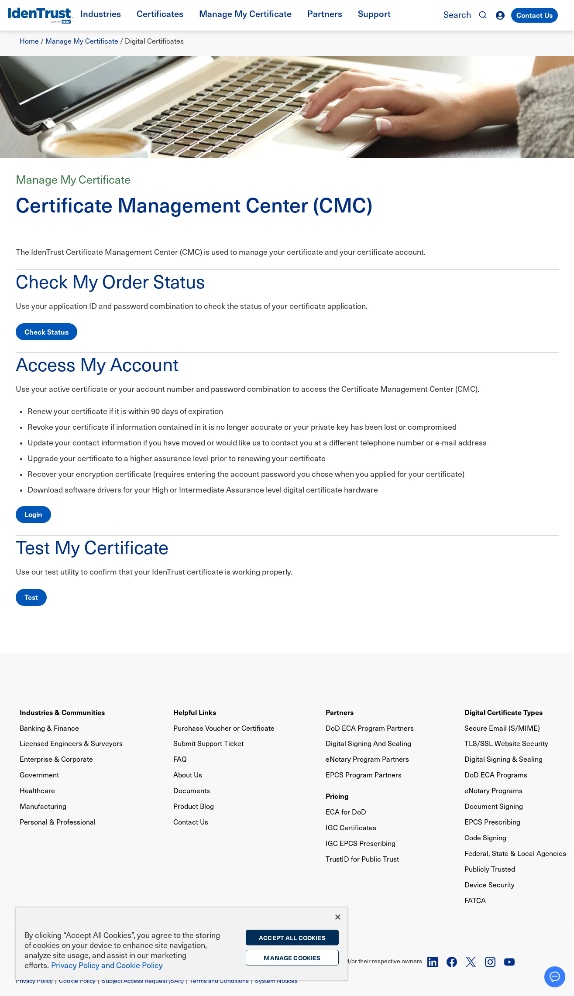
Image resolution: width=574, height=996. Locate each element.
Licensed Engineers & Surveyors (71, 743)
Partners (340, 712)
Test (31, 597)
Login (33, 514)
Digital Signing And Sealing (368, 743)
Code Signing (485, 837)
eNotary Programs (493, 790)
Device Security (489, 884)
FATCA (475, 900)
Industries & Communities (62, 712)
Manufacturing (43, 806)
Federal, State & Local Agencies (515, 853)
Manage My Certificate (81, 40)
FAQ (180, 758)
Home (29, 40)
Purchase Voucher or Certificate (224, 727)
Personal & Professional (58, 821)
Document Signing (493, 806)
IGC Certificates (351, 827)
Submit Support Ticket (208, 743)
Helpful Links (194, 712)
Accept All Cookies (292, 937)
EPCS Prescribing (492, 821)
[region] (181, 943)
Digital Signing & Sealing (503, 758)
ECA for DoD (346, 811)
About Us (187, 774)
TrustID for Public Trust (362, 858)
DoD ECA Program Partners (370, 727)
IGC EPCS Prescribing (360, 843)
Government (39, 774)
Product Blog (193, 806)
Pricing (337, 796)
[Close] (337, 917)
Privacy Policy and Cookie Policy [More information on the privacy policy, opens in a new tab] (107, 964)
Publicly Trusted (489, 868)
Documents (191, 790)
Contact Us (534, 15)
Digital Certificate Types (503, 712)
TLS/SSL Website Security (506, 743)
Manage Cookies (292, 957)
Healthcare (37, 790)
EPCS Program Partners (364, 774)
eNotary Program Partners (367, 758)
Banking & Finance (49, 727)
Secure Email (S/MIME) (502, 727)
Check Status (46, 331)
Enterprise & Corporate (56, 758)
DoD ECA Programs (495, 774)
